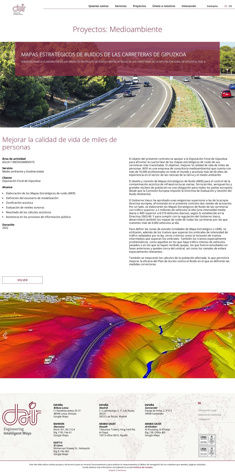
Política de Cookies (143, 467)
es (226, 6)
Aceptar (112, 470)
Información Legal (207, 410)
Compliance (204, 419)
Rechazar (122, 470)
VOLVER (22, 280)
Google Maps (61, 416)
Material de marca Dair (210, 414)
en (230, 6)
